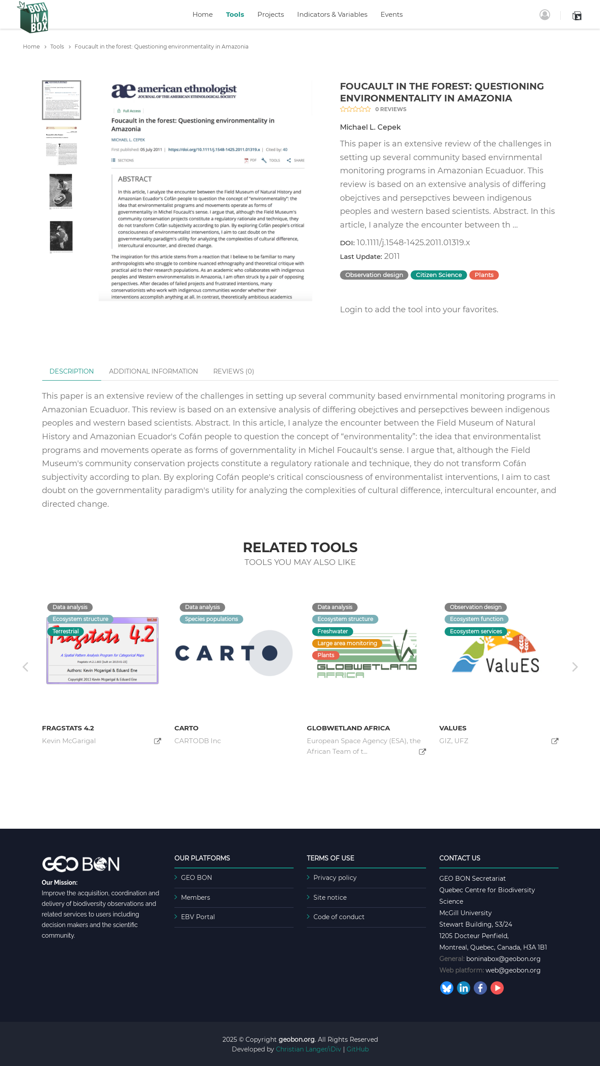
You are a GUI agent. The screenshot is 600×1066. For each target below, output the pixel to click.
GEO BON (196, 878)
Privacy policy (335, 878)
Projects (270, 14)
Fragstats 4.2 (68, 728)
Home (202, 14)
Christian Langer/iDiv (308, 1049)
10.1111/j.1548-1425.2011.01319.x (413, 242)
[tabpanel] (205, 190)
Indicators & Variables (332, 14)
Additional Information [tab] (153, 371)
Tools (235, 14)
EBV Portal (198, 917)
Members (195, 897)
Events (392, 14)
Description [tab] (71, 371)
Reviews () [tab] (233, 371)
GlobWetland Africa (348, 728)
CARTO (186, 728)
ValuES (453, 728)
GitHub (358, 1049)
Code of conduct (339, 917)
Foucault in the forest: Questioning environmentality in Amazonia (162, 46)
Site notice (330, 897)
